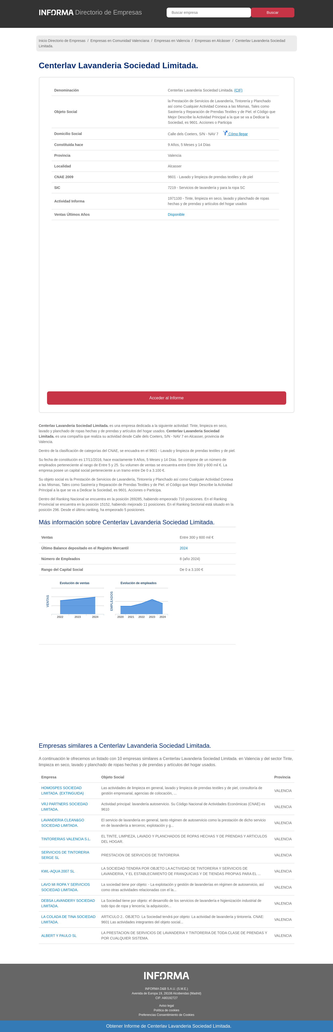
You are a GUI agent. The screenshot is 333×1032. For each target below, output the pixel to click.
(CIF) (238, 90)
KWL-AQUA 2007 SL (58, 871)
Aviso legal (166, 1005)
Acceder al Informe (166, 398)
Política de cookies (166, 1010)
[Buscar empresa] (209, 12)
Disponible (176, 214)
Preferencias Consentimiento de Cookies (166, 1015)
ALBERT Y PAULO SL (59, 936)
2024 (184, 548)
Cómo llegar (235, 134)
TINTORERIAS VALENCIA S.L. (66, 839)
